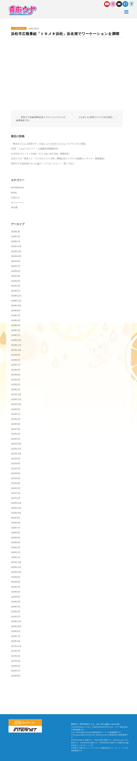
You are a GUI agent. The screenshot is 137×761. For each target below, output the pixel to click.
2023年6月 (15, 369)
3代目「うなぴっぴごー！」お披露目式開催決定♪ (35, 148)
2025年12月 (16, 246)
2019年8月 (15, 581)
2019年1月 (15, 616)
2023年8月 (15, 360)
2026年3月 (15, 236)
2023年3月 (15, 379)
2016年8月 (15, 665)
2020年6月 (15, 532)
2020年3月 (15, 547)
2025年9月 (15, 261)
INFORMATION (17, 187)
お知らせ (15, 197)
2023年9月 (15, 354)
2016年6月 (15, 675)
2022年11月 (16, 399)
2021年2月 (15, 493)
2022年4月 (15, 424)
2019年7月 (15, 587)
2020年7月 (15, 527)
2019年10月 (16, 572)
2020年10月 (16, 512)
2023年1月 (15, 389)
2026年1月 (15, 241)
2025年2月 (15, 285)
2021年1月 (15, 498)
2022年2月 (15, 433)
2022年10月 (16, 404)
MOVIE (20, 28)
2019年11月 (16, 567)
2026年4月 (15, 231)
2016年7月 (15, 670)
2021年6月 (15, 473)
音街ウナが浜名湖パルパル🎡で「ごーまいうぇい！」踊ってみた (42, 163)
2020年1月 (15, 557)
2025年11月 (16, 251)
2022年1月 (15, 438)
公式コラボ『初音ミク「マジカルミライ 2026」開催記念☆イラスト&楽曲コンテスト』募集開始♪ (58, 158)
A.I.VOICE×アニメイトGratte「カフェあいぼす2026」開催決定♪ (40, 153)
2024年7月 (15, 315)
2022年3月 (15, 429)
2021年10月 (16, 453)
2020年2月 (15, 552)
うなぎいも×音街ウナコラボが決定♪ (95, 117)
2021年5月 (15, 478)
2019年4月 (15, 601)
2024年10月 (16, 305)
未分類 (14, 207)
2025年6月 (15, 271)
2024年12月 (16, 295)
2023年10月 (16, 350)
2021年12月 (16, 443)
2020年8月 (15, 522)
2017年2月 (15, 660)
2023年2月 (15, 384)
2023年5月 (15, 374)
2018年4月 (15, 641)
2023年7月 (15, 364)
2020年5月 (15, 537)
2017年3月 (15, 656)
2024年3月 (15, 330)
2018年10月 (16, 626)
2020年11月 (16, 508)
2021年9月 (15, 458)
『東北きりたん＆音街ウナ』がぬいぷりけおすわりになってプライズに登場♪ (48, 143)
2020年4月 (15, 542)
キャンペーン (17, 202)
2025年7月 (15, 266)
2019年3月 (15, 606)
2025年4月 (15, 276)
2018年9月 (15, 631)
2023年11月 (16, 345)
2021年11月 (16, 448)
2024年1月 (15, 335)
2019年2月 (15, 611)
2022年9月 (15, 409)
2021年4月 (15, 483)
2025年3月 (15, 281)
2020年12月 (16, 503)
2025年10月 (16, 256)
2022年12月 (16, 394)
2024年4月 (15, 325)
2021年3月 (15, 488)
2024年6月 (15, 320)
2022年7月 (15, 414)
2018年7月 (15, 636)
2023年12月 (16, 340)
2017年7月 (15, 651)
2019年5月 (15, 596)
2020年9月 (15, 517)
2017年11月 (16, 646)
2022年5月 (15, 419)
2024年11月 (16, 300)
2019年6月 (15, 591)
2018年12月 (16, 621)
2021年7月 (15, 468)
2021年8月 (15, 463)
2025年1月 (15, 290)
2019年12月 (16, 562)
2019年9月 (15, 577)
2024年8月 (15, 310)
